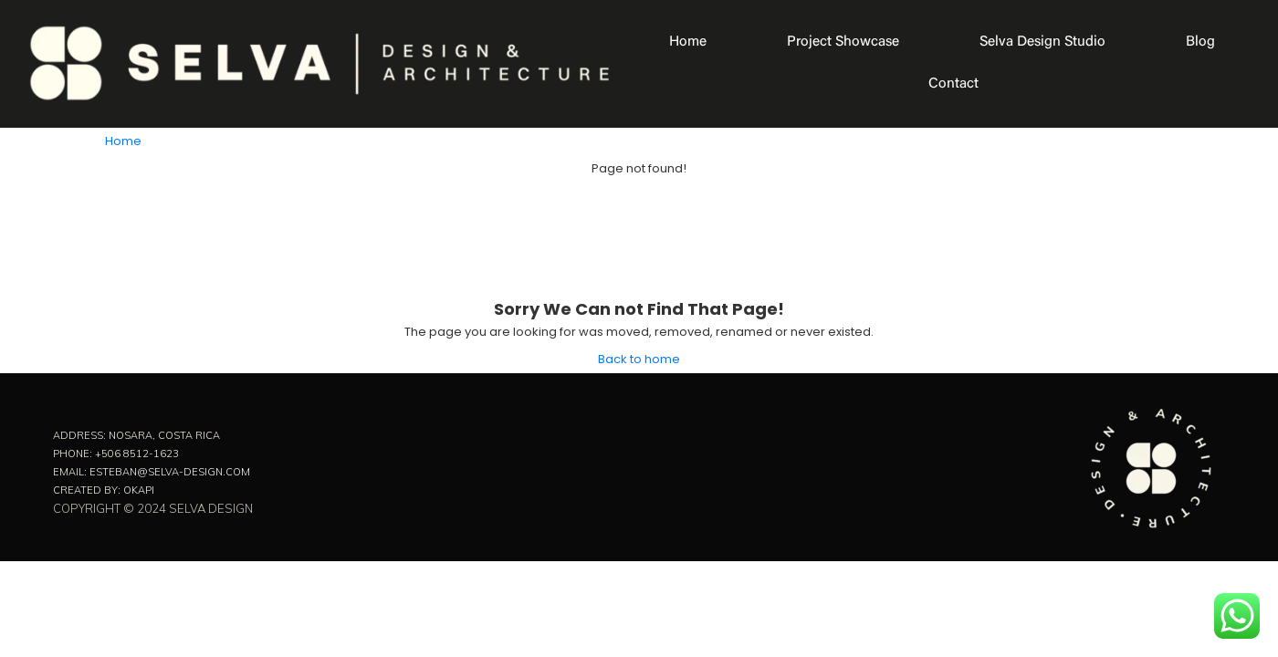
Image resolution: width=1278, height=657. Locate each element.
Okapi (138, 490)
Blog (1200, 42)
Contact (953, 84)
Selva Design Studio (1042, 42)
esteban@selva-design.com (169, 471)
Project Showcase (843, 42)
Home (688, 42)
